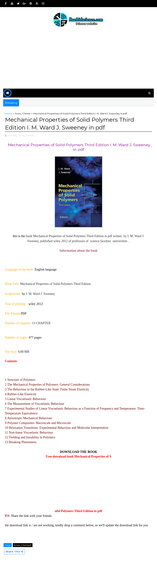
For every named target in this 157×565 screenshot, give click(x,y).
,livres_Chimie (26, 135)
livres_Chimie (22, 113)
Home (8, 113)
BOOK (92, 452)
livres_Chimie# (22, 545)
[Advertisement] (78, 58)
